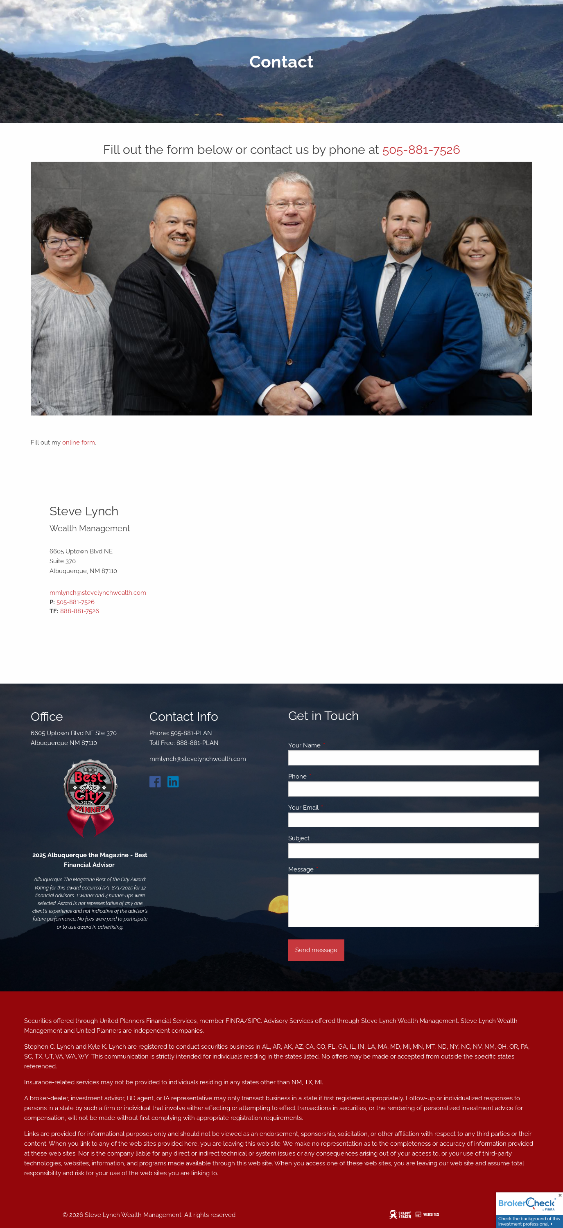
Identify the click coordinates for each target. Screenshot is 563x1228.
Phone (327, 776)
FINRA (235, 1021)
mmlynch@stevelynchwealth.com (98, 592)
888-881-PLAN (197, 743)
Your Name (334, 745)
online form (78, 442)
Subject (299, 838)
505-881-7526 (421, 149)
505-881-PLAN (191, 733)
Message (330, 869)
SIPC (254, 1021)
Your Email (333, 807)
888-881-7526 (79, 611)
